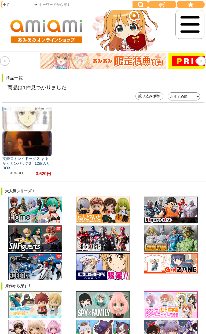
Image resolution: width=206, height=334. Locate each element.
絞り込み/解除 (149, 96)
